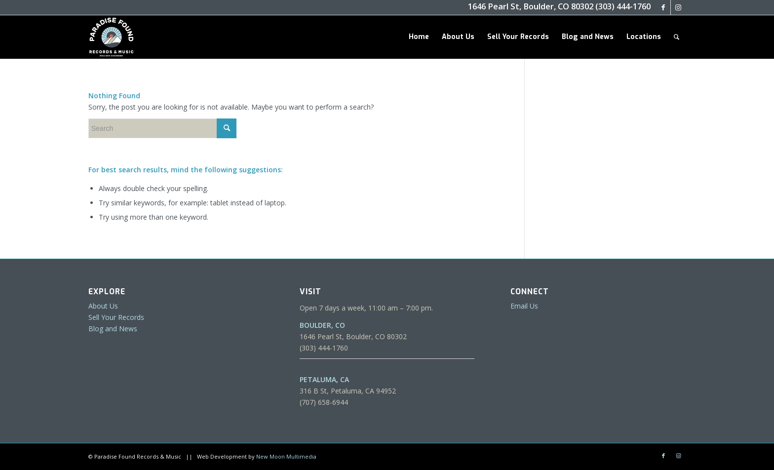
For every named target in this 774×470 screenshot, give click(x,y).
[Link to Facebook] (663, 7)
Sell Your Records (116, 317)
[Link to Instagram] (678, 7)
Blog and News (112, 328)
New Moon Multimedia (286, 456)
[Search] (676, 37)
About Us (103, 306)
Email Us (524, 306)
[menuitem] (418, 37)
